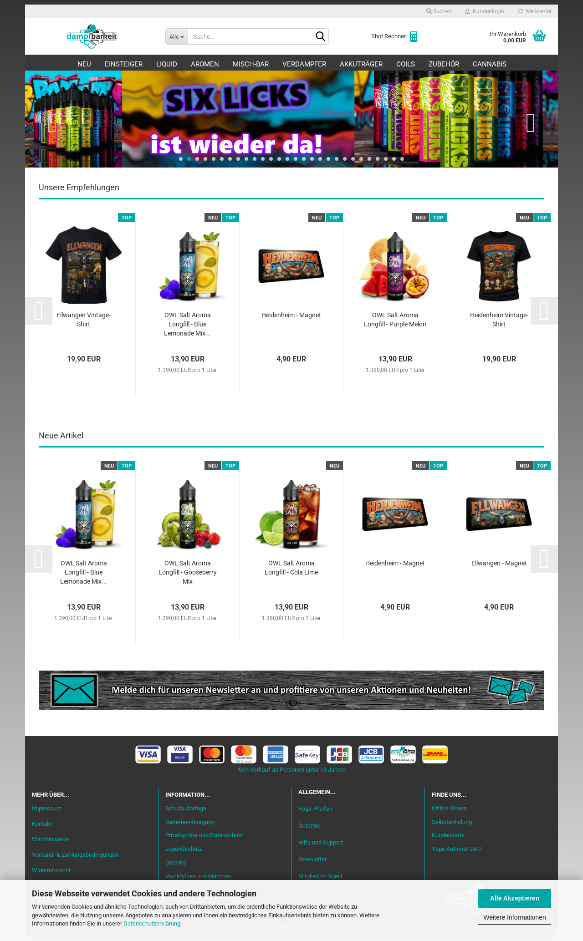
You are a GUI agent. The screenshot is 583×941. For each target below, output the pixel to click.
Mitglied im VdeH (320, 878)
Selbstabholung (452, 824)
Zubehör (444, 64)
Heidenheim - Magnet (291, 317)
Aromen (205, 64)
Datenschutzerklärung (151, 923)
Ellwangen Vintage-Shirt (83, 322)
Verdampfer (304, 64)
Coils (405, 64)
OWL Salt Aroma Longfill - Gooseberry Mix (188, 574)
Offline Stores (449, 810)
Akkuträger (361, 64)
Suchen (438, 11)
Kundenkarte (448, 837)
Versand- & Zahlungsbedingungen (75, 857)
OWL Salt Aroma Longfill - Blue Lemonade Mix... (187, 326)
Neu (84, 64)
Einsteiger (124, 64)
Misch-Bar (251, 64)
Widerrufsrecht (51, 872)
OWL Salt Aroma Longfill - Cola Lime (291, 570)
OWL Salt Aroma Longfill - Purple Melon (395, 322)
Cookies (175, 864)
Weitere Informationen (514, 917)
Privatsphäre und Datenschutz (204, 837)
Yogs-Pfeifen (315, 811)
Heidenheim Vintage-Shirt (499, 322)
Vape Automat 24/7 (456, 851)
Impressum (46, 810)
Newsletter (312, 861)
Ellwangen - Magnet (499, 565)
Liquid (166, 64)
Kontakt (42, 826)
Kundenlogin (484, 11)
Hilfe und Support (320, 844)
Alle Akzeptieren (514, 898)
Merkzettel (534, 11)
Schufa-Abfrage (185, 810)
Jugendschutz (183, 851)
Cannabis (489, 64)
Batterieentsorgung (190, 824)
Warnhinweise (50, 841)
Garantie (309, 827)
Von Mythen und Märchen (198, 878)
